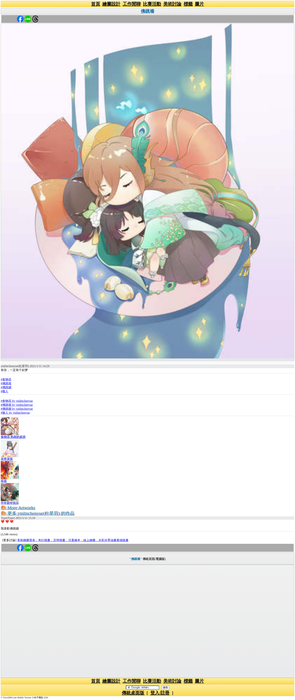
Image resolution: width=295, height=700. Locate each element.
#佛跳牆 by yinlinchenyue (17, 408)
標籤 (188, 4)
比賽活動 (152, 4)
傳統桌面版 (133, 692)
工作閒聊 (132, 4)
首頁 (95, 4)
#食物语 (6, 379)
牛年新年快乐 (10, 503)
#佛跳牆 (6, 387)
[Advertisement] (147, 621)
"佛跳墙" (135, 559)
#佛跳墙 (6, 383)
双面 (4, 481)
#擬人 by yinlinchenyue (15, 412)
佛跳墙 (147, 11)
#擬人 (4, 391)
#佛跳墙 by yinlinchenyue (17, 404)
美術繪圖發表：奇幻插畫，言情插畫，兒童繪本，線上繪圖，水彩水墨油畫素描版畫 (72, 540)
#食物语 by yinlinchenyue (17, 400)
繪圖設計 (111, 4)
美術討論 (172, 4)
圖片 (199, 4)
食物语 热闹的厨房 (13, 437)
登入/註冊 (160, 692)
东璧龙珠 (7, 459)
